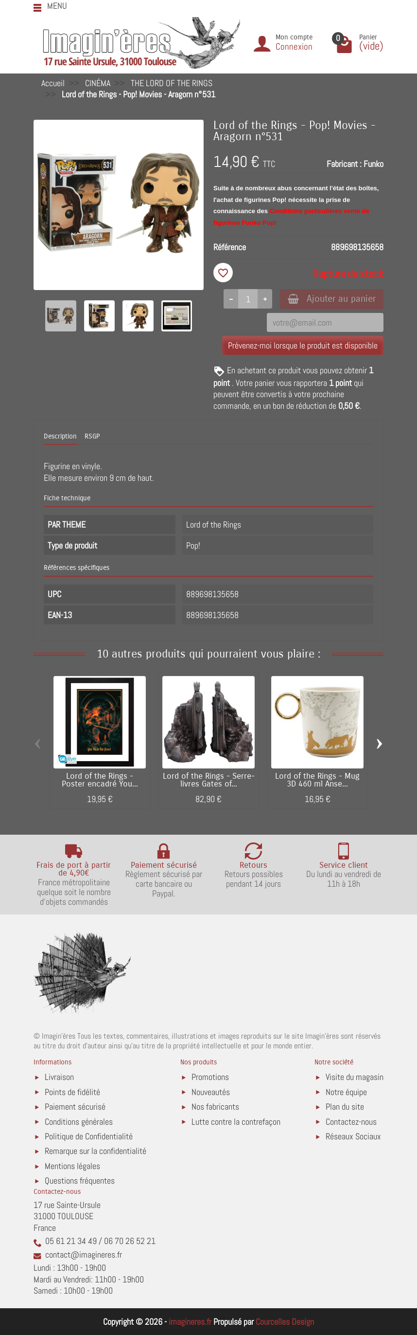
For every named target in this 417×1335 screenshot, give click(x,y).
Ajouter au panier (332, 298)
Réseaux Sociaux (353, 1136)
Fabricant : (344, 163)
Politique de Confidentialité (89, 1136)
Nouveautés (210, 1091)
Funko (373, 163)
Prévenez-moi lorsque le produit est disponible (303, 345)
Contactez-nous (351, 1121)
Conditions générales (79, 1121)
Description (60, 436)
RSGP (92, 436)
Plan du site (345, 1106)
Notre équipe (346, 1091)
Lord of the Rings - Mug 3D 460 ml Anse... (317, 780)
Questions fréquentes (80, 1180)
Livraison (59, 1076)
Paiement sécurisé (75, 1106)
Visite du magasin (354, 1076)
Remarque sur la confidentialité (95, 1150)
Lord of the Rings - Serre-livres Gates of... (209, 780)
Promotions (210, 1076)
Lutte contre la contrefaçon (235, 1121)
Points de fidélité (72, 1091)
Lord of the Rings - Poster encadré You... (100, 780)
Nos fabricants (215, 1106)
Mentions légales (72, 1165)
